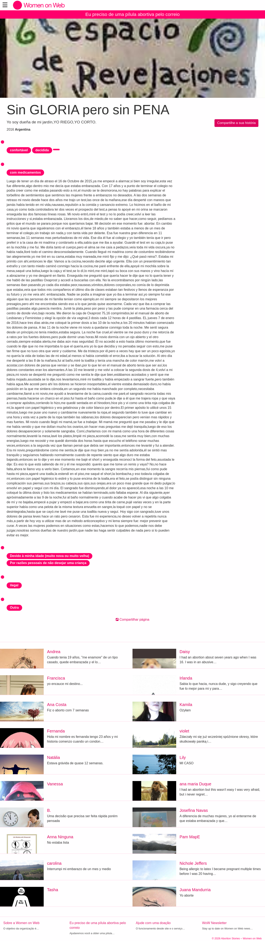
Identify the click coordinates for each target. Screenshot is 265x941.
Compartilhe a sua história (236, 123)
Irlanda (185, 678)
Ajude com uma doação (153, 923)
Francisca (56, 678)
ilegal (14, 585)
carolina (54, 863)
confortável (19, 150)
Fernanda (56, 731)
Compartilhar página (132, 619)
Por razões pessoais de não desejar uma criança (48, 563)
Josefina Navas (193, 810)
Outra (14, 607)
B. (49, 810)
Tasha (52, 889)
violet (184, 731)
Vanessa (55, 784)
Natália (53, 757)
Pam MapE (189, 837)
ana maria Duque (195, 784)
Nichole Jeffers (193, 863)
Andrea (53, 651)
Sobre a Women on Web (21, 923)
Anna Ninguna (60, 837)
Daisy (184, 651)
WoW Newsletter (214, 923)
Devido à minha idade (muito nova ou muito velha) (49, 556)
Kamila (185, 704)
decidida (42, 150)
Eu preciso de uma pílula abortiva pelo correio (132, 14)
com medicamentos (25, 172)
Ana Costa (56, 704)
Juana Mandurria (195, 889)
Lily (182, 757)
